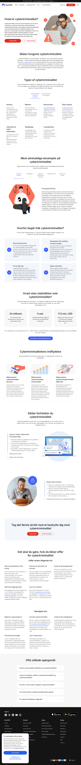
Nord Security (63, 723)
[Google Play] (70, 714)
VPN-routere (8, 731)
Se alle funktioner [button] (47, 534)
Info (38, 5)
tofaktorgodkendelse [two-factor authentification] (10, 595)
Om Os (6, 723)
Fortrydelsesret (8, 728)
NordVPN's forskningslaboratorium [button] (40, 338)
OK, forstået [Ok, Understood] (15, 753)
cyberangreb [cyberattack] (28, 62)
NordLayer (63, 725)
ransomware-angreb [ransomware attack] (50, 107)
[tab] (35, 95)
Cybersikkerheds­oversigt (29, 731)
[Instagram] (20, 715)
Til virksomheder (46, 5)
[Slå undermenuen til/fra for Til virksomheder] (51, 5)
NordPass (62, 728)
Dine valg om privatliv (47, 728)
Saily (61, 739)
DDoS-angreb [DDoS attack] (66, 107)
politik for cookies (19, 748)
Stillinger (7, 725)
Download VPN (31, 5)
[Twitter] (9, 715)
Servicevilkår (45, 731)
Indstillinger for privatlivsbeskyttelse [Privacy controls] (15, 758)
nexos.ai (62, 742)
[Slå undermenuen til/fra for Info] (40, 5)
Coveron (62, 737)
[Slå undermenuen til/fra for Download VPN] (35, 5)
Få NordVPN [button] (70, 4)
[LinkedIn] (13, 715)
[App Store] (56, 714)
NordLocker (63, 731)
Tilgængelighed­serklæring (48, 734)
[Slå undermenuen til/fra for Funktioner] (25, 5)
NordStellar (63, 734)
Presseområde (26, 737)
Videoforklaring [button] (29, 41)
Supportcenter (45, 723)
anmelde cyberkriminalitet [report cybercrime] (39, 624)
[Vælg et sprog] (72, 760)
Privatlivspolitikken (46, 725)
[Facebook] (6, 715)
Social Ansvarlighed (28, 734)
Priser (16, 5)
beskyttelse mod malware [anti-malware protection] (43, 592)
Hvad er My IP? (27, 728)
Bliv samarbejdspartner (29, 739)
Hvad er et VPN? (27, 723)
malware (30, 109)
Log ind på (62, 5)
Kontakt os (44, 737)
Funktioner (21, 5)
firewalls (23, 443)
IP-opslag (25, 725)
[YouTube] (16, 715)
